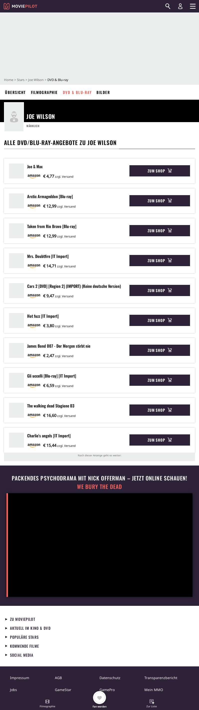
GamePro (107, 689)
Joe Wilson (36, 80)
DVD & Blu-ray (77, 92)
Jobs (13, 689)
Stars (20, 80)
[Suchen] (168, 6)
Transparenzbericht (160, 677)
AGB (58, 677)
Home (8, 80)
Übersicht (15, 92)
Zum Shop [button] (160, 170)
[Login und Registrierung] (180, 6)
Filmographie (44, 92)
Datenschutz (110, 677)
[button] (47, 704)
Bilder (103, 92)
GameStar (63, 689)
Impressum (19, 677)
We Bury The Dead (99, 486)
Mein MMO (153, 689)
